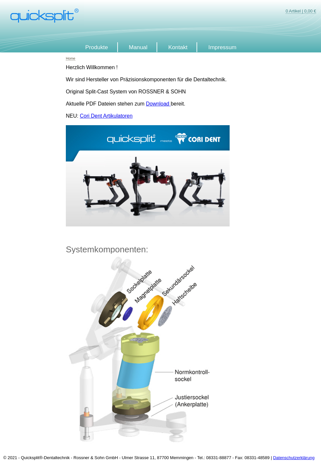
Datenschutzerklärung (293, 457)
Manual (138, 47)
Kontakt (178, 47)
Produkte (96, 47)
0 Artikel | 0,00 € (301, 11)
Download (157, 104)
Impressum (222, 47)
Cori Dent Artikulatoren (106, 116)
